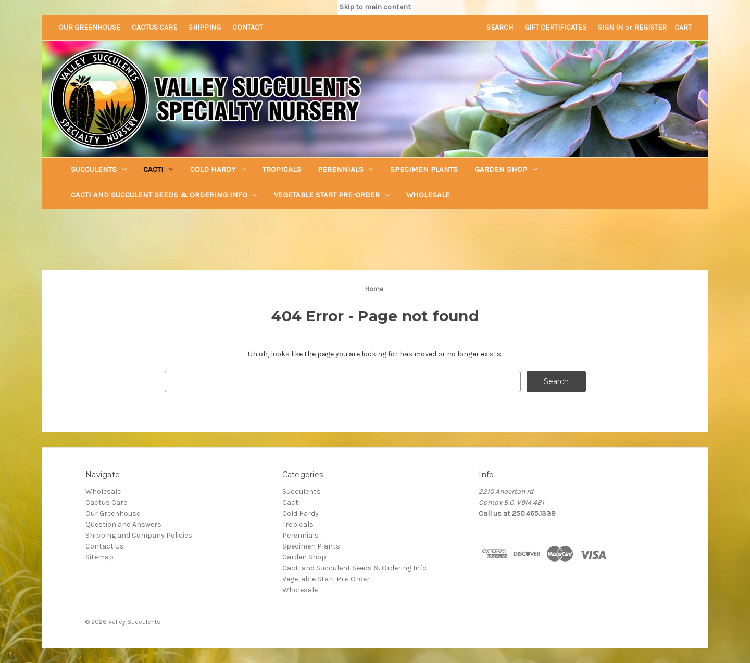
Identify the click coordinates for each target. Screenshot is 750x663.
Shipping (205, 27)
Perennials (345, 169)
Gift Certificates (555, 27)
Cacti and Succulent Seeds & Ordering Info (164, 194)
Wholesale (428, 194)
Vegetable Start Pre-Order (332, 194)
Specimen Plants (424, 169)
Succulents (99, 169)
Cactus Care (154, 27)
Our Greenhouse (89, 27)
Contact (247, 27)
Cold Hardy (218, 169)
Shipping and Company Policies (138, 535)
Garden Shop (505, 169)
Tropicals (281, 169)
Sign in (610, 27)
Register (650, 27)
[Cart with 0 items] (683, 27)
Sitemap (99, 557)
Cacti (158, 169)
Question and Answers (123, 524)
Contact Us (104, 546)
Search (499, 27)
